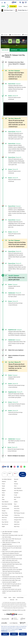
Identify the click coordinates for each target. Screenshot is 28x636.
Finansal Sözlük (5, 508)
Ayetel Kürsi (17, 524)
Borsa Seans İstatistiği (7, 504)
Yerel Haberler (5, 501)
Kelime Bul (16, 506)
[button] (4, 2)
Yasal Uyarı (12, 599)
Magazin (4, 490)
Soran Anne (16, 508)
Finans (3, 483)
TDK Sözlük (16, 522)
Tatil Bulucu (16, 510)
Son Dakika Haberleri (6, 479)
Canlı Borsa (4, 506)
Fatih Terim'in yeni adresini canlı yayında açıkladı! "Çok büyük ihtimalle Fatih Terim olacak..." (11, 591)
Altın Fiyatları (5, 515)
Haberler (4, 481)
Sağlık (15, 481)
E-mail (15, 495)
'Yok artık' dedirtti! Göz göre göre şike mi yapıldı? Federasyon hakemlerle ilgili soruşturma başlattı (11, 585)
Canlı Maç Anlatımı (18, 490)
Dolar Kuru (4, 517)
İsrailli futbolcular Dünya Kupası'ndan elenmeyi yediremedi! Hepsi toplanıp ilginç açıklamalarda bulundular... (12, 564)
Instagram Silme (17, 519)
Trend (3, 492)
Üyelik (14, 597)
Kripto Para (4, 513)
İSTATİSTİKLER (14, 50)
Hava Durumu (5, 524)
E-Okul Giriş (17, 515)
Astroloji (16, 483)
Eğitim (3, 495)
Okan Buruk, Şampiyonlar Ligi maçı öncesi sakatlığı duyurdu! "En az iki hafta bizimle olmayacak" (11, 547)
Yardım (9, 597)
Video (3, 499)
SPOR (3, 6)
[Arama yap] (20, 2)
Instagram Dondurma (19, 517)
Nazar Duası (16, 526)
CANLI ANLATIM (5, 50)
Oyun (15, 504)
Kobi (15, 499)
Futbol (20, 6)
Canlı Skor (13, 6)
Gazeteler (16, 492)
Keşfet (3, 526)
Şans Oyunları (17, 497)
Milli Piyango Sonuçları (19, 513)
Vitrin (15, 486)
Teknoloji (16, 479)
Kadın (3, 488)
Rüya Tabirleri (5, 522)
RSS (16, 599)
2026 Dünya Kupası (7, 10)
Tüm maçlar (5, 34)
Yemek (3, 486)
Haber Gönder (22, 474)
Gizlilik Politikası (20, 597)
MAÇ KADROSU (23, 50)
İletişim (5, 597)
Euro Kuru (4, 519)
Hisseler (4, 510)
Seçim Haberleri (17, 488)
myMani (16, 501)
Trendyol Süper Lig (21, 10)
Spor (3, 497)
